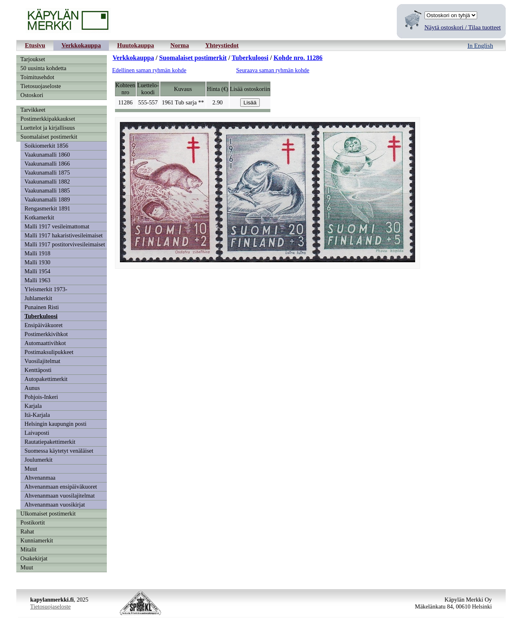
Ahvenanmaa (39, 477)
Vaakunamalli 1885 (47, 190)
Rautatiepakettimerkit (49, 441)
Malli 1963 (37, 280)
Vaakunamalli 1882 (47, 181)
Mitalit (28, 549)
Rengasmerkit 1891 (47, 208)
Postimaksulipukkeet (48, 352)
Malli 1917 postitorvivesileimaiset (64, 244)
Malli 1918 (37, 253)
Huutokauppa (135, 45)
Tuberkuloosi (41, 316)
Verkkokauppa (81, 45)
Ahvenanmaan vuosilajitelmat (59, 495)
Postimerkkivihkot (46, 334)
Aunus (32, 388)
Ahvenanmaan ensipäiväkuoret (60, 486)
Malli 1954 (37, 271)
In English (480, 45)
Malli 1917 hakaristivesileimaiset (63, 235)
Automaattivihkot (45, 343)
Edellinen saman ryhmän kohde (149, 70)
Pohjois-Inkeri (41, 397)
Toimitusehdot (37, 77)
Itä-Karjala (37, 415)
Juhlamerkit (38, 298)
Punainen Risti (41, 307)
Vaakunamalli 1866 (47, 163)
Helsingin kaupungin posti (55, 424)
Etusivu (35, 45)
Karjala (33, 406)
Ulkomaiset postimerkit (48, 513)
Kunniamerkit (36, 540)
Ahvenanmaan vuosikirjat (54, 504)
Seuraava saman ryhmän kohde (272, 70)
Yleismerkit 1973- (45, 289)
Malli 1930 (37, 262)
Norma (179, 45)
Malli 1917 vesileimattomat (56, 226)
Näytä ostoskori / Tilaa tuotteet (463, 27)
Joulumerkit (38, 459)
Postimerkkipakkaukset (47, 118)
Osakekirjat (33, 558)
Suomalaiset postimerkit (48, 136)
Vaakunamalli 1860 (47, 154)
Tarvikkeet (32, 109)
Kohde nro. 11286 (298, 57)
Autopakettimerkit (46, 379)
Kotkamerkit (39, 217)
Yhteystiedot (222, 45)
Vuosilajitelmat (42, 361)
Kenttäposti (37, 370)
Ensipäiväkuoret (43, 325)
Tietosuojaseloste (40, 86)
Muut (30, 468)
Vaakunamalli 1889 (47, 199)
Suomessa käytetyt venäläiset (58, 450)
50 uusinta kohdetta (43, 68)
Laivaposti (36, 432)
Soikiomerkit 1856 (46, 145)
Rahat (27, 531)
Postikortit (32, 522)
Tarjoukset (32, 59)
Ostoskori (31, 95)
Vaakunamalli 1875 (47, 172)
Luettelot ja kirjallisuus (47, 127)
